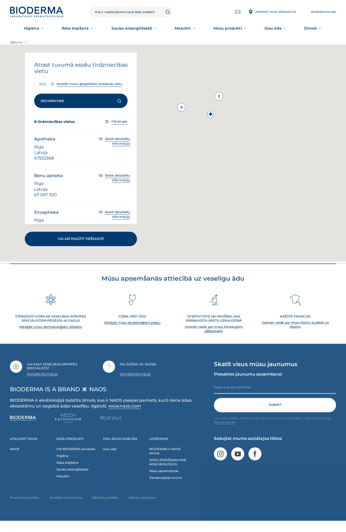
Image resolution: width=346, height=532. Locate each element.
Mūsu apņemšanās (163, 478)
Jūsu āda (273, 28)
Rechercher (81, 101)
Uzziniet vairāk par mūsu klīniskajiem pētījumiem (214, 336)
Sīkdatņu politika (105, 505)
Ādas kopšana (75, 28)
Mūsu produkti (227, 28)
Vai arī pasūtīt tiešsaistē (81, 239)
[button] (210, 115)
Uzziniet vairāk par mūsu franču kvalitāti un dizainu (295, 332)
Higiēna (31, 28)
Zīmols (310, 28)
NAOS (14, 456)
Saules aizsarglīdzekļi (131, 28)
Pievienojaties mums (165, 485)
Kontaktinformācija (42, 381)
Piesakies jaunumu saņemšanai (248, 381)
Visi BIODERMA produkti (75, 456)
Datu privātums (224, 429)
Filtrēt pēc (119, 121)
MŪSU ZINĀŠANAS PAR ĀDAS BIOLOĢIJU (167, 469)
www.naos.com (124, 413)
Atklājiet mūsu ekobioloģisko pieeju (132, 330)
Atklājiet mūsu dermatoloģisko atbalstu (50, 334)
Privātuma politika (24, 505)
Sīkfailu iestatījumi (142, 505)
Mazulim (183, 28)
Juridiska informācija (65, 505)
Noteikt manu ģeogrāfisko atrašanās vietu (89, 84)
